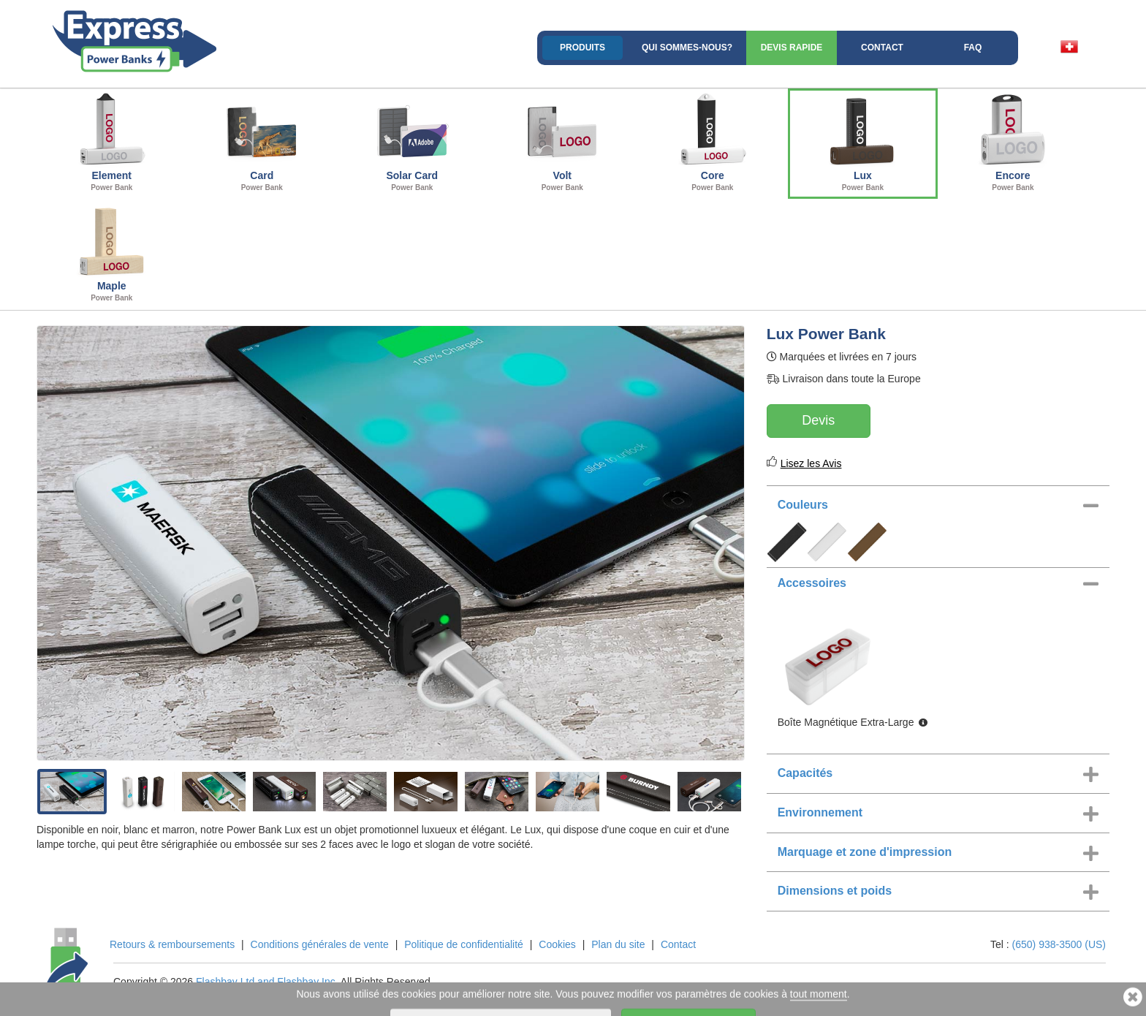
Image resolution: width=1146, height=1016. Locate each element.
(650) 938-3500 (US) (1059, 944)
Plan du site (618, 944)
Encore (1013, 142)
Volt (563, 142)
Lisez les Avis (811, 463)
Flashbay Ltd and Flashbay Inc (265, 981)
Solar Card (412, 142)
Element (112, 142)
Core (713, 142)
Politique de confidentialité (463, 944)
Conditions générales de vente (320, 944)
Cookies (557, 944)
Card (262, 142)
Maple (112, 252)
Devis (818, 420)
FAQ (973, 47)
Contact (882, 47)
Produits (582, 47)
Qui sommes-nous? (687, 47)
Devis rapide (792, 47)
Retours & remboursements (172, 944)
